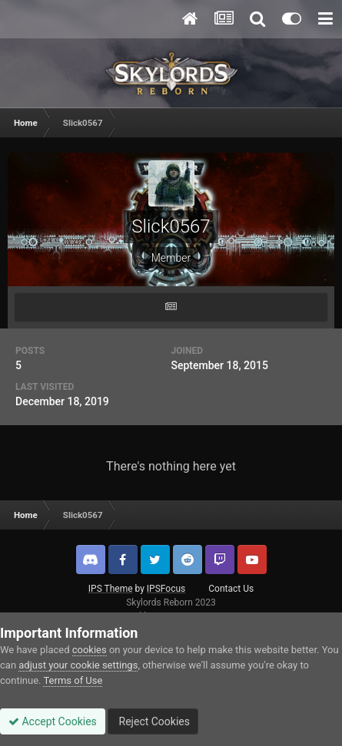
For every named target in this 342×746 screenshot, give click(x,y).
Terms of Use (72, 680)
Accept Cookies (52, 721)
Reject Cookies (153, 721)
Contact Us (231, 588)
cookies (89, 649)
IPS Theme (110, 588)
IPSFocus (166, 588)
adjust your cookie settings (78, 665)
